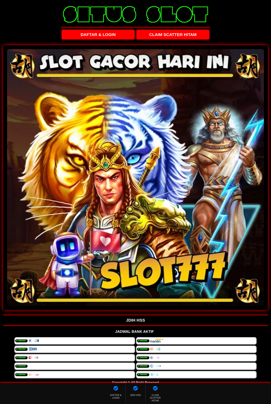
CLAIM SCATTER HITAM (173, 34)
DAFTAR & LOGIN (98, 34)
